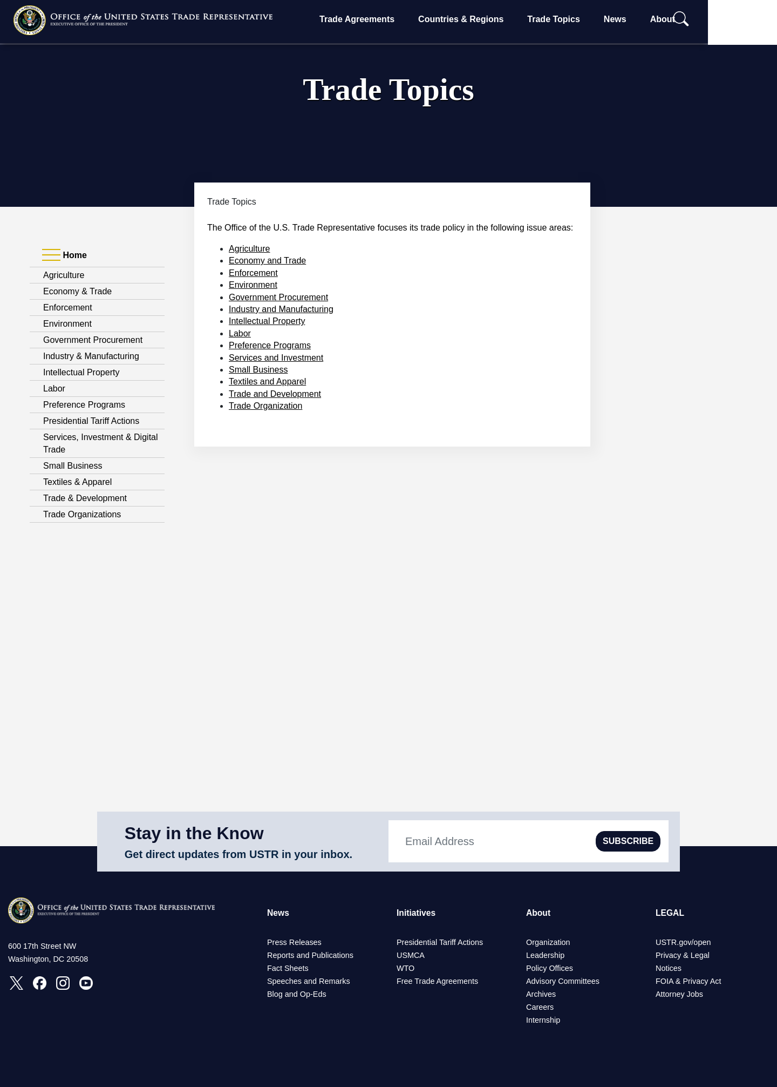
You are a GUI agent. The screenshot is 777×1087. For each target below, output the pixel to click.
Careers (540, 1007)
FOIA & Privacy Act (688, 981)
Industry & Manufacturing (91, 356)
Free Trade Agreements (437, 981)
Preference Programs (84, 404)
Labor (54, 388)
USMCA (411, 955)
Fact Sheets (288, 968)
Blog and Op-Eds (296, 994)
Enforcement (67, 307)
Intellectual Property (81, 372)
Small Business (72, 465)
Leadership (545, 955)
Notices (668, 968)
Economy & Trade (77, 291)
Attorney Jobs (679, 994)
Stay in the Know (194, 833)
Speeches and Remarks (308, 981)
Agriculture (63, 275)
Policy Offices (549, 968)
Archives (541, 994)
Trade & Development (85, 498)
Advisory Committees (562, 981)
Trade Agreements (387, 19)
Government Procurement (92, 340)
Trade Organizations (82, 514)
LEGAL (670, 912)
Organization (548, 942)
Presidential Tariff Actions (91, 421)
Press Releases (294, 942)
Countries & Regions (491, 19)
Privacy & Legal (683, 955)
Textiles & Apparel (77, 482)
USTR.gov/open (683, 942)
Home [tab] (64, 255)
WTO (405, 968)
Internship (543, 1020)
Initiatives (417, 912)
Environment (67, 323)
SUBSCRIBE (628, 841)
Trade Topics (584, 19)
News (645, 19)
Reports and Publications (310, 955)
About (692, 19)
